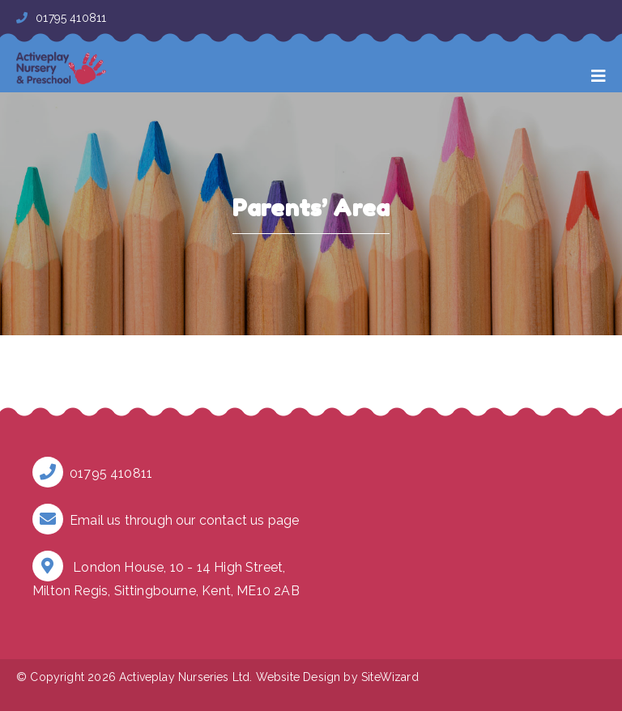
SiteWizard (390, 677)
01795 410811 (61, 17)
